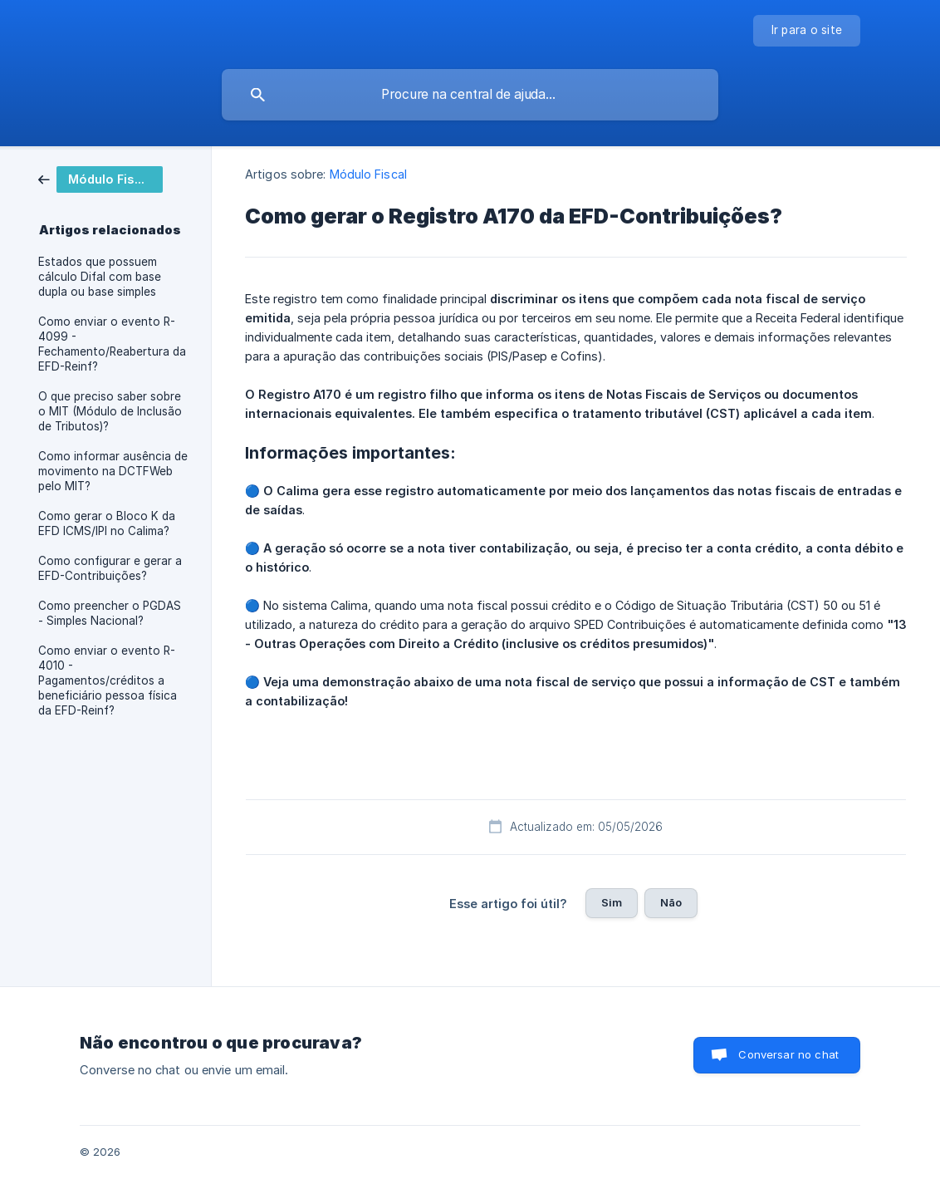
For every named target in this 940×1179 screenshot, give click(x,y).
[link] (100, 178)
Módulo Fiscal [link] (368, 174)
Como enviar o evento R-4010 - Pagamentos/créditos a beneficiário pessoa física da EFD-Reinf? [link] (107, 680)
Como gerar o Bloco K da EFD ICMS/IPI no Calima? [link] (106, 523)
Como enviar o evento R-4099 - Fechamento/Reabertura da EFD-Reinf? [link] (112, 344)
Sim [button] (611, 902)
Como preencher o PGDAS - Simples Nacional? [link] (109, 613)
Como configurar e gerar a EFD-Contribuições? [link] (110, 568)
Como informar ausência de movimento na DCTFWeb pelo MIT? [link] (113, 471)
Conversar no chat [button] (788, 1054)
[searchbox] (470, 94)
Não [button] (671, 902)
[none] (807, 31)
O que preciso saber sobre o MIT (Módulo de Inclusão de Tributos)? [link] (110, 411)
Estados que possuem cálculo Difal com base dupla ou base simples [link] (99, 276)
